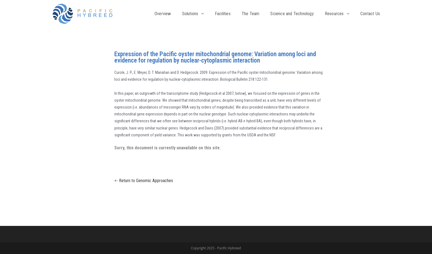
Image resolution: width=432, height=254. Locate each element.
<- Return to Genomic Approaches (141, 180)
